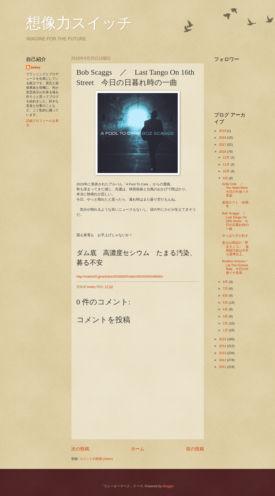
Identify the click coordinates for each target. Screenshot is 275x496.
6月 (226, 295)
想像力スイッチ (79, 23)
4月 (226, 309)
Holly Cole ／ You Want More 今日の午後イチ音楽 (238, 189)
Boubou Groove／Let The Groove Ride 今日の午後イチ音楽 (235, 267)
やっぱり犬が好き (235, 235)
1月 (226, 330)
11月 (227, 164)
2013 (223, 353)
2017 (223, 144)
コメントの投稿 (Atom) (96, 459)
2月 (226, 323)
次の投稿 (80, 448)
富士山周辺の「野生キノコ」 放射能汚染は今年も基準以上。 (235, 248)
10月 (227, 171)
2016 (223, 151)
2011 (223, 367)
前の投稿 (195, 448)
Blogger (168, 486)
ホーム (137, 448)
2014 (223, 346)
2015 (223, 339)
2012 (223, 360)
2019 (223, 131)
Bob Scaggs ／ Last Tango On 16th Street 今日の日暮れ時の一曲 (235, 221)
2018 (223, 137)
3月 (226, 316)
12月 (227, 157)
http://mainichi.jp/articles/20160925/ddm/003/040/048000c (119, 276)
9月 (226, 178)
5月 (226, 302)
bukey (35, 67)
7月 (226, 288)
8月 (226, 282)
